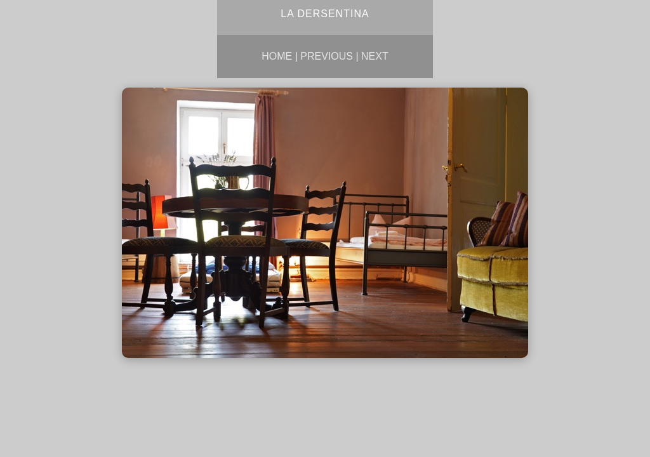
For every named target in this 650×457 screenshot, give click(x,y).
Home (277, 56)
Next (374, 56)
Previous (326, 56)
